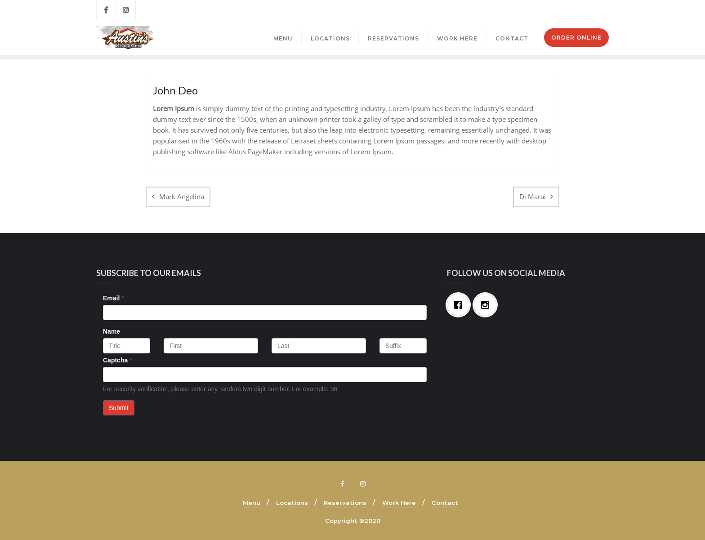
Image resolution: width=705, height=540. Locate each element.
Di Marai (532, 196)
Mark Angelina (181, 196)
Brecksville (497, 10)
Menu (251, 502)
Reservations (345, 502)
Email (113, 298)
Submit (119, 407)
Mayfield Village (548, 10)
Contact (445, 502)
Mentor (593, 10)
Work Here (399, 502)
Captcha (117, 360)
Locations (292, 502)
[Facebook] (460, 305)
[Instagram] (487, 305)
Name (111, 331)
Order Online (576, 37)
